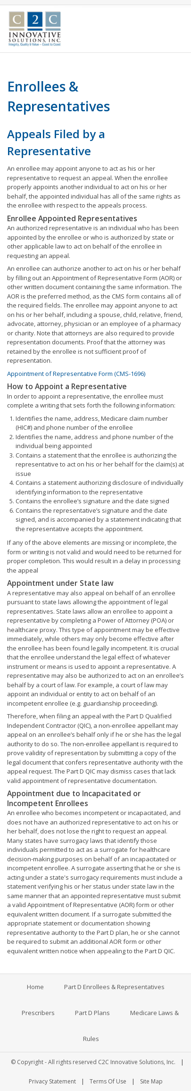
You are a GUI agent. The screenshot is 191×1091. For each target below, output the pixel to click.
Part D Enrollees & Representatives (114, 987)
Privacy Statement (52, 1081)
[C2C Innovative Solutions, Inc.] (34, 28)
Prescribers (38, 1012)
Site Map (151, 1081)
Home (35, 987)
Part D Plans (92, 1012)
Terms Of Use (108, 1081)
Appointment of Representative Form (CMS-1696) (76, 373)
